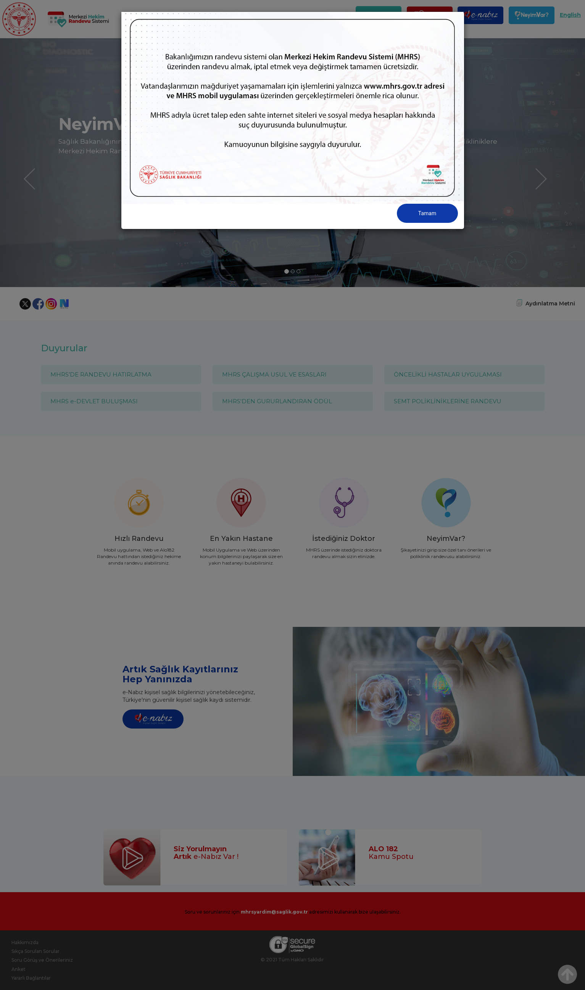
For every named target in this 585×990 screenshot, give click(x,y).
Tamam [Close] (427, 213)
